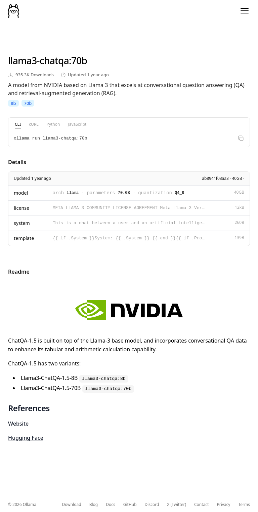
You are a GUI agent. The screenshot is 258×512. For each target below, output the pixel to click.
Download (71, 504)
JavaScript (77, 124)
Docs (110, 504)
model (21, 193)
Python (53, 124)
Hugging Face (25, 437)
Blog (93, 504)
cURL (33, 124)
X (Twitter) (176, 504)
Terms (244, 504)
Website (18, 423)
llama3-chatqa (38, 60)
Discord (152, 504)
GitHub (130, 504)
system (22, 223)
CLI (18, 124)
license (21, 208)
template (24, 238)
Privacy (223, 504)
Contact (201, 504)
